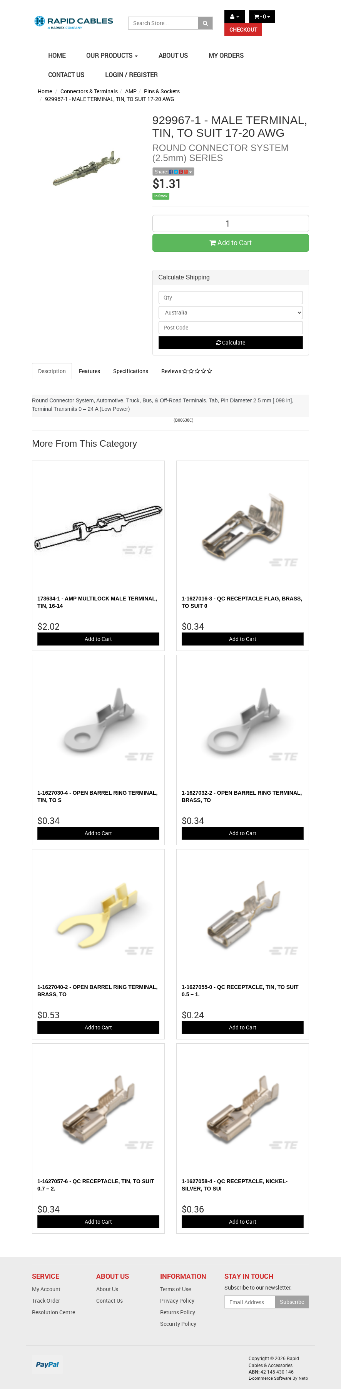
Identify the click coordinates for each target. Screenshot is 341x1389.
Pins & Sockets (162, 91)
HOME (56, 55)
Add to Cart (230, 242)
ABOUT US (173, 55)
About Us (107, 1289)
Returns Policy (177, 1312)
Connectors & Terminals (89, 91)
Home (45, 91)
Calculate (230, 342)
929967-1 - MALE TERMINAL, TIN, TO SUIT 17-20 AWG (109, 99)
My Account (46, 1289)
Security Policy (178, 1323)
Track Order (46, 1300)
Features (89, 371)
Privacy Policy (177, 1300)
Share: (173, 171)
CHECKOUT (243, 29)
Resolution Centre (53, 1312)
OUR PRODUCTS (112, 55)
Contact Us (109, 1300)
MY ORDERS (226, 55)
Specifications (130, 371)
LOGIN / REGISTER (131, 75)
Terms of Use (175, 1289)
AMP (131, 91)
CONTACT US (66, 75)
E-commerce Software (270, 1378)
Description (52, 371)
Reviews (186, 371)
